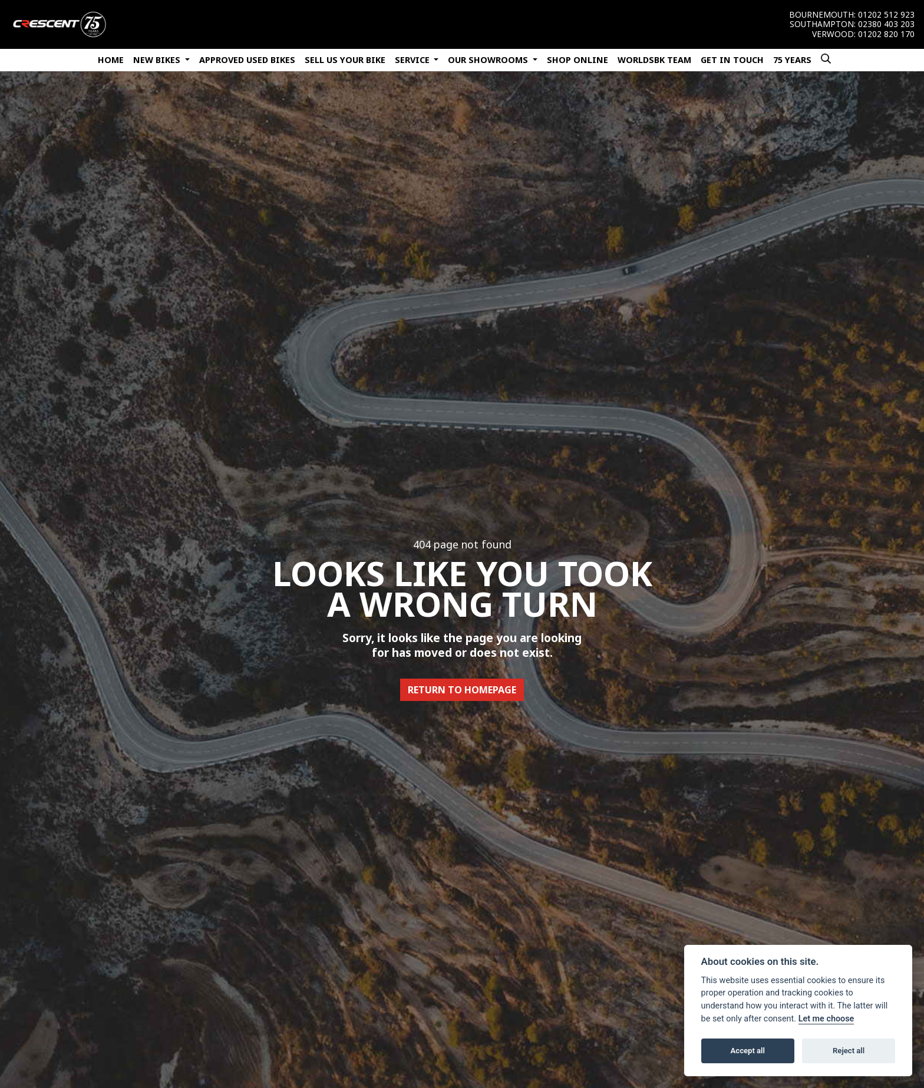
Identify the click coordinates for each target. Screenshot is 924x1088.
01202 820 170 (886, 34)
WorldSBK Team (654, 59)
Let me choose (826, 1019)
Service (413, 59)
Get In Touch (732, 59)
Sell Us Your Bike (345, 59)
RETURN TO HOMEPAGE (462, 689)
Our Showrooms (489, 59)
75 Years (792, 59)
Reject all (848, 1050)
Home (111, 59)
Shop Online (577, 59)
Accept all (748, 1050)
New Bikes (158, 59)
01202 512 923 (886, 14)
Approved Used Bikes (247, 59)
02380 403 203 (886, 24)
